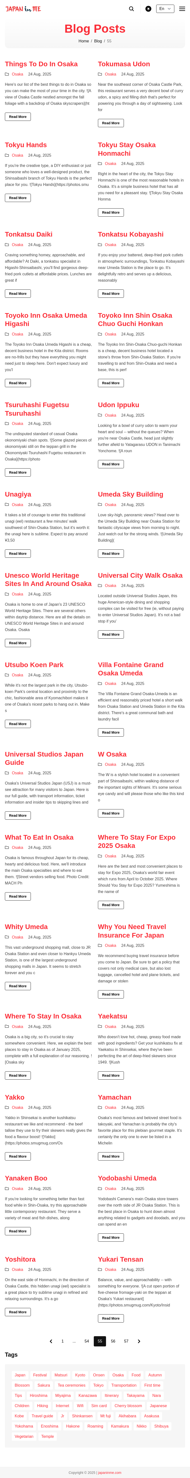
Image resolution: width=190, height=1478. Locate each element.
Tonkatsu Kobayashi (131, 234)
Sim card (99, 1406)
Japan (20, 1375)
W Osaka (112, 754)
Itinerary (112, 1395)
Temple (47, 1436)
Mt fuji (105, 1416)
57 (126, 1341)
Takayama (135, 1395)
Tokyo (98, 1385)
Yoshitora (20, 1259)
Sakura (43, 1385)
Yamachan (114, 1097)
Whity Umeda (26, 927)
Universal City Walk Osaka (140, 575)
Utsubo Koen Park (34, 665)
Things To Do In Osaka (41, 64)
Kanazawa (88, 1395)
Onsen (99, 1375)
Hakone (73, 1426)
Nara (156, 1395)
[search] (132, 9)
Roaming (95, 1426)
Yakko (14, 1097)
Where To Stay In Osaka (43, 1016)
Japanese (158, 1406)
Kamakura (120, 1426)
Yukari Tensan (120, 1259)
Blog (98, 41)
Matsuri (61, 1375)
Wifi (80, 1406)
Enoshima (49, 1426)
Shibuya (161, 1426)
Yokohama (24, 1426)
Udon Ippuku (118, 405)
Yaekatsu (112, 1016)
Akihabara (127, 1416)
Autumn (155, 1375)
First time (152, 1385)
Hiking (42, 1406)
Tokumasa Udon (124, 64)
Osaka (17, 74)
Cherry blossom (128, 1406)
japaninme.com (109, 1473)
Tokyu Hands (26, 145)
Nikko (141, 1426)
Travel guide (42, 1416)
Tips (18, 1395)
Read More (18, 117)
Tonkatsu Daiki (28, 234)
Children (22, 1406)
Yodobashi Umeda (127, 1178)
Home (84, 41)
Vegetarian (24, 1436)
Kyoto (80, 1375)
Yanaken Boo (26, 1178)
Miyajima (63, 1395)
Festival (40, 1375)
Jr (62, 1416)
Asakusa (151, 1416)
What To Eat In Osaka (39, 837)
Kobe (19, 1416)
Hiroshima (39, 1395)
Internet (62, 1406)
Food (135, 1375)
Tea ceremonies (71, 1385)
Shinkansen (82, 1416)
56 (113, 1341)
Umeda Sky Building (130, 494)
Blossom (22, 1385)
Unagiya (18, 494)
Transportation (124, 1385)
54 (87, 1341)
